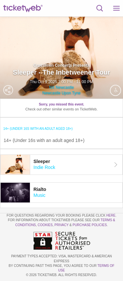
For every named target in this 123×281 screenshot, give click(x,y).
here (110, 215)
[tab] (61, 164)
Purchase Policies (89, 225)
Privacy (61, 225)
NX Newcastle (61, 87)
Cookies (45, 225)
